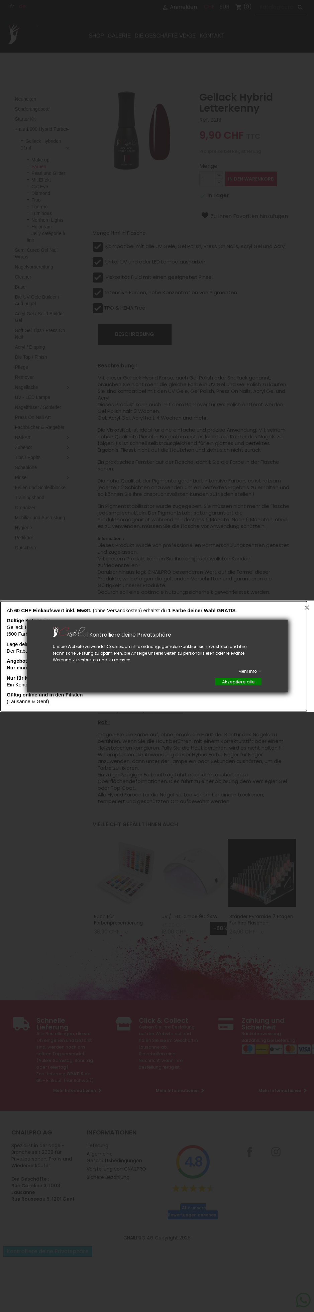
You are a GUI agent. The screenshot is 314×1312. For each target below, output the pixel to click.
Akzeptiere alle (238, 682)
